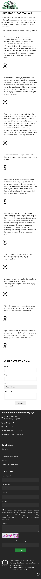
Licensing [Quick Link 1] (5, 449)
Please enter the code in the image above (16, 541)
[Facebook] (38, 574)
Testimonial (8, 391)
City (5, 375)
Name (6, 366)
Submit (20, 403)
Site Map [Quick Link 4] (5, 460)
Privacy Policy (33, 517)
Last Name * (6, 484)
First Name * (6, 476)
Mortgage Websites (17, 567)
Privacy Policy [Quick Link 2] (6, 453)
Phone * (5, 501)
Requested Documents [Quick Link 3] (10, 457)
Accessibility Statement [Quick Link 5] (10, 464)
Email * (4, 493)
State (6, 383)
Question (5, 523)
